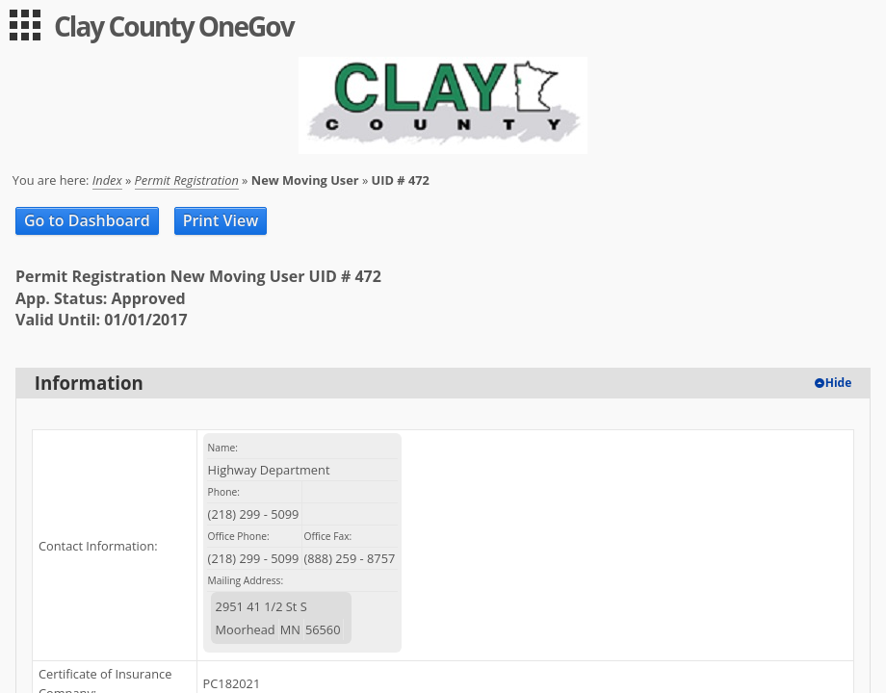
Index (107, 180)
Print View (221, 220)
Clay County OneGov (174, 26)
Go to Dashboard (87, 220)
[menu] (25, 25)
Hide (838, 382)
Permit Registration (187, 180)
